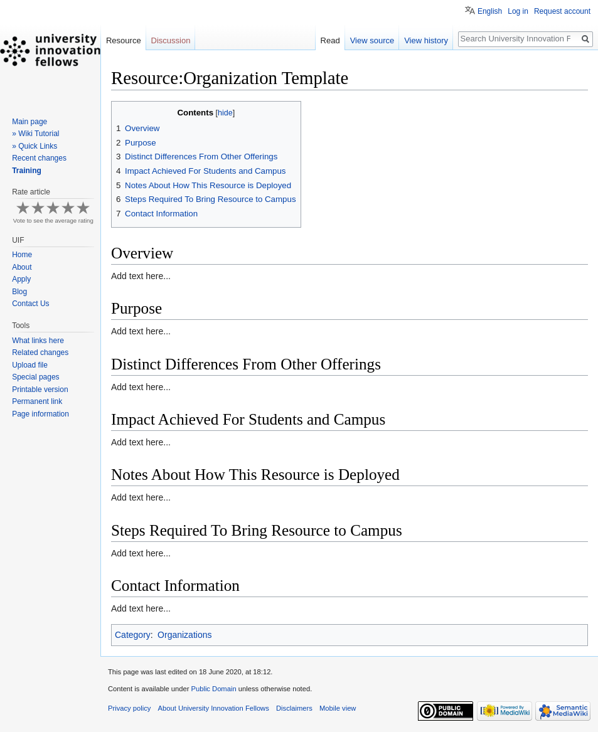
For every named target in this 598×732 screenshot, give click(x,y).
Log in (518, 11)
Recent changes (39, 158)
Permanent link (37, 401)
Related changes (40, 352)
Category (133, 635)
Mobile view (337, 708)
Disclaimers (294, 708)
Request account (562, 11)
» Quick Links (34, 146)
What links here (38, 340)
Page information (40, 414)
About (21, 267)
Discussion (171, 40)
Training (26, 170)
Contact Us (30, 303)
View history (426, 40)
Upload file (30, 365)
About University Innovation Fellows (213, 708)
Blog (19, 291)
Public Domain (213, 688)
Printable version (40, 389)
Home (22, 254)
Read (330, 40)
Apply (21, 279)
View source (372, 40)
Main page (29, 121)
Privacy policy (129, 708)
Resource (123, 40)
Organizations (184, 635)
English (490, 11)
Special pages (35, 377)
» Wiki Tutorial (35, 133)
